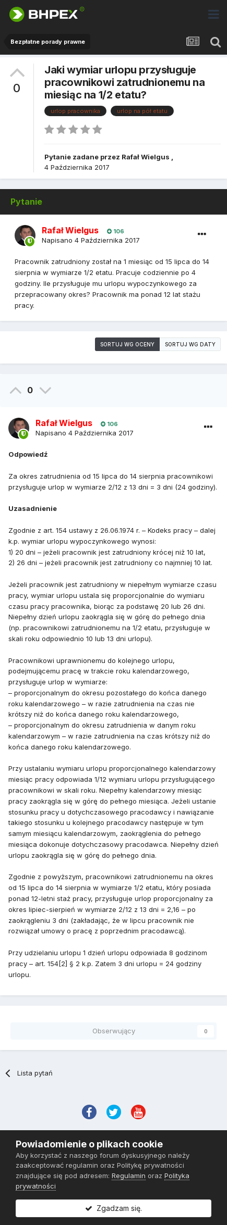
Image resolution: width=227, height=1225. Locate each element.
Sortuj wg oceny (127, 344)
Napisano (91, 240)
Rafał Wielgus (146, 157)
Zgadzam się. (113, 1208)
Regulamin (129, 1175)
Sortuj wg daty (190, 344)
